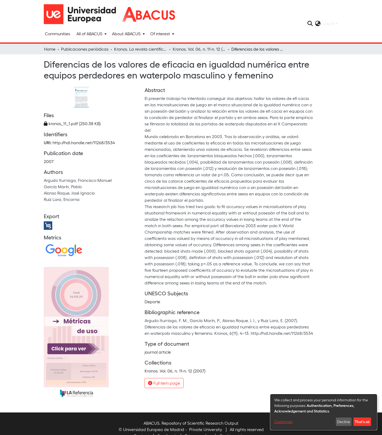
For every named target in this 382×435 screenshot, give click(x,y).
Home (49, 48)
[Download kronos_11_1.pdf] (72, 123)
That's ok (362, 421)
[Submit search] (310, 23)
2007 (49, 161)
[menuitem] (91, 33)
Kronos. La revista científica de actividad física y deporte (140, 48)
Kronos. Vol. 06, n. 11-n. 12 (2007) (199, 48)
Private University (205, 429)
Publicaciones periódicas (84, 48)
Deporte (152, 301)
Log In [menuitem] (329, 23)
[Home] (82, 14)
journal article (158, 351)
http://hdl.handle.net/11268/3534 (84, 142)
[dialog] (324, 412)
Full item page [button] (164, 382)
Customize (283, 421)
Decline (343, 421)
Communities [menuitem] (57, 33)
